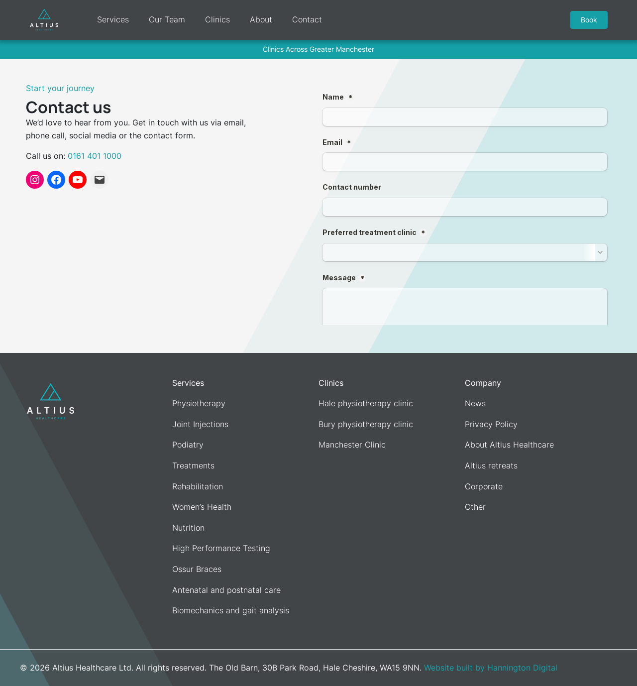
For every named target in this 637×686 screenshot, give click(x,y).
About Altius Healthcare (509, 445)
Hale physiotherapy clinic (365, 403)
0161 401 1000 (94, 156)
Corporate (484, 486)
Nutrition (188, 528)
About (259, 19)
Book (591, 19)
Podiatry (188, 445)
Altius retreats (491, 465)
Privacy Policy (491, 424)
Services (111, 19)
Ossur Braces (196, 569)
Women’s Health (201, 507)
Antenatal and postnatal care (226, 590)
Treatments (193, 465)
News (475, 403)
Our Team (165, 19)
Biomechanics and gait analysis (230, 610)
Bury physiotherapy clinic (365, 424)
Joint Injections (200, 424)
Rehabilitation (197, 486)
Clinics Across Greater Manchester (318, 49)
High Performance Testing (221, 548)
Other (475, 507)
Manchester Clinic (352, 445)
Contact (305, 19)
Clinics (216, 19)
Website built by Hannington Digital (490, 668)
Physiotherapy (198, 403)
